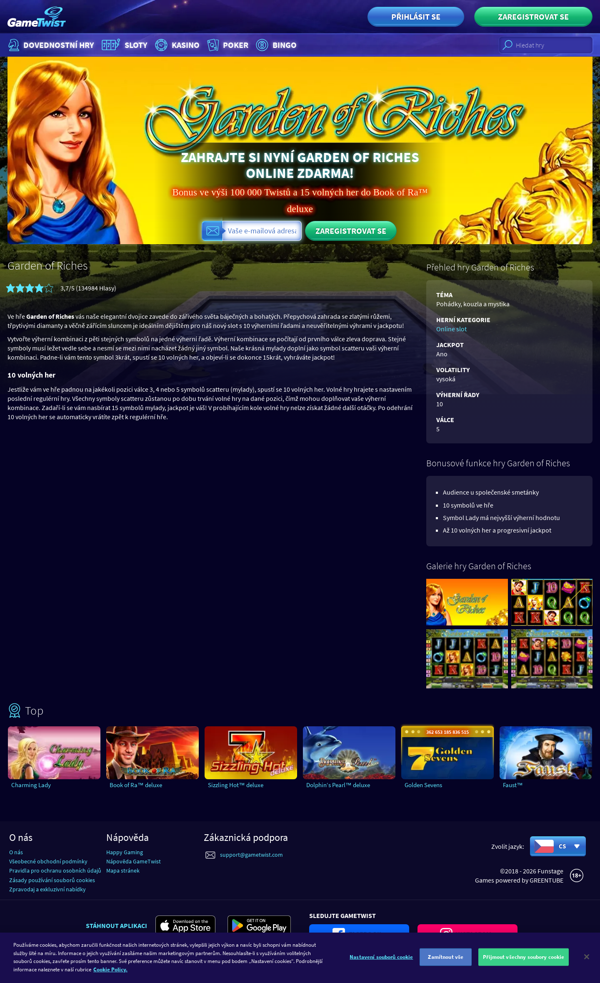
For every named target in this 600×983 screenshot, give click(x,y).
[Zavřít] (587, 962)
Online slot (451, 329)
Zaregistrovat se (533, 16)
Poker (227, 45)
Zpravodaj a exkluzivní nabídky (47, 889)
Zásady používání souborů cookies (52, 880)
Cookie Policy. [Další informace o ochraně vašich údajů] (110, 974)
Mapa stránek (123, 870)
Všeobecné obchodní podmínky (48, 861)
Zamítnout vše (445, 962)
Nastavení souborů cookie (381, 962)
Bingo (275, 45)
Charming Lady (31, 785)
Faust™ (513, 785)
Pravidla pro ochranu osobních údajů (55, 870)
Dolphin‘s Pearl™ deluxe (338, 785)
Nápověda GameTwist (133, 861)
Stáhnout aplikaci (116, 925)
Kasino (176, 45)
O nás (16, 852)
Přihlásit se (415, 16)
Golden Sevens (423, 785)
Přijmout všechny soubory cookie (523, 962)
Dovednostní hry (50, 45)
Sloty (124, 45)
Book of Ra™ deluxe (136, 785)
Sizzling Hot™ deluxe (235, 785)
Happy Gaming (124, 852)
